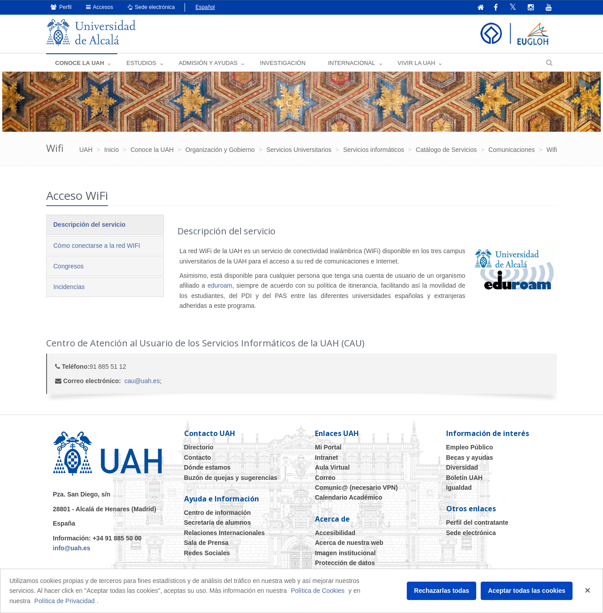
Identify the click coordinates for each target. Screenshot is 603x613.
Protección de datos (345, 562)
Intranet (326, 457)
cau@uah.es (142, 380)
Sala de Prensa (206, 542)
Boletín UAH (464, 477)
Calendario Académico (348, 497)
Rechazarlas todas (441, 590)
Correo (325, 477)
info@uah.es (71, 548)
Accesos (99, 7)
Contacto (197, 457)
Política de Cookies (318, 590)
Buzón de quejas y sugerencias (231, 477)
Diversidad (462, 467)
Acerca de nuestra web (349, 542)
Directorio (199, 447)
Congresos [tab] (68, 266)
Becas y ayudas (469, 457)
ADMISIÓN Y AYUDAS (208, 63)
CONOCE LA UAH (79, 63)
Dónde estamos (207, 467)
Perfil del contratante (477, 522)
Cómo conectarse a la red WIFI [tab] (96, 245)
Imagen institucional (345, 553)
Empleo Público (469, 447)
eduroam (219, 285)
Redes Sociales (207, 553)
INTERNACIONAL (351, 63)
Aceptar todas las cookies (526, 590)
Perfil (61, 7)
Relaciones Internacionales (224, 532)
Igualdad (459, 487)
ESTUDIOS (141, 63)
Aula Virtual (332, 467)
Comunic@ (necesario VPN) (356, 487)
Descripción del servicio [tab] (89, 224)
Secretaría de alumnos (217, 522)
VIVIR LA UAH (416, 63)
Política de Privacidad (64, 600)
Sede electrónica (151, 7)
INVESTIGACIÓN (283, 63)
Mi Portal (328, 447)
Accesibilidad (335, 532)
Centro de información (217, 512)
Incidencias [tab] (69, 286)
